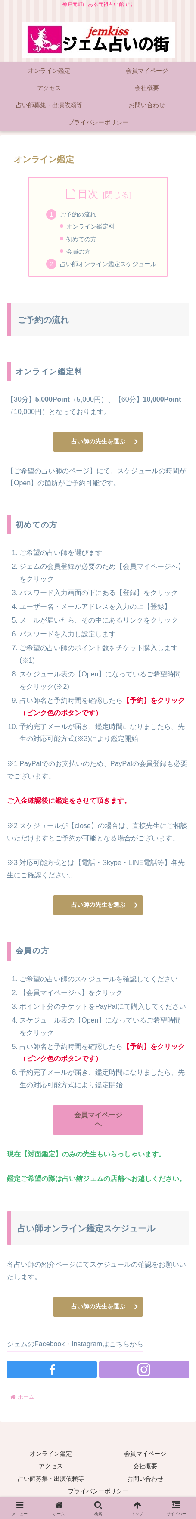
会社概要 (145, 1466)
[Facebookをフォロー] (52, 1369)
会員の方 (78, 251)
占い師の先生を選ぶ (98, 441)
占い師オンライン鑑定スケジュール (108, 263)
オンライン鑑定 (51, 1453)
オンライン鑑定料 (90, 226)
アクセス (51, 1466)
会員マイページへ (98, 1119)
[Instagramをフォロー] (144, 1369)
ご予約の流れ (78, 214)
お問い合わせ (145, 1478)
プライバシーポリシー (98, 1491)
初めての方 (81, 239)
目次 (88, 194)
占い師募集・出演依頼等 (51, 1478)
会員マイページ (145, 1453)
